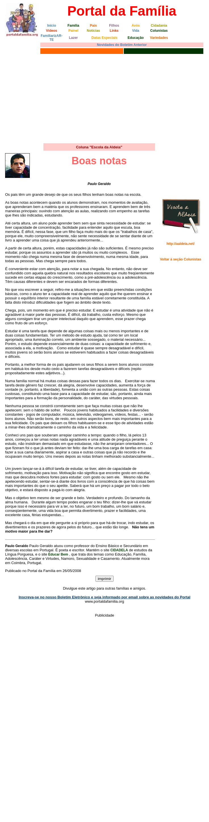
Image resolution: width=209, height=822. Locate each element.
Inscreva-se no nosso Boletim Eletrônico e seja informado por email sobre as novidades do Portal (105, 597)
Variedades (159, 38)
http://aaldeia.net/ (180, 244)
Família (73, 26)
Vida (135, 31)
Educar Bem (58, 554)
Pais (93, 26)
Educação (136, 38)
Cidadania (159, 26)
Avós (135, 26)
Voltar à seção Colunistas (180, 259)
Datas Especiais (104, 38)
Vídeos (51, 31)
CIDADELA (119, 550)
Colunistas (159, 31)
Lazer (73, 38)
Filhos (114, 26)
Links (114, 31)
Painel (73, 31)
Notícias (93, 31)
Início (51, 26)
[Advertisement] (104, 98)
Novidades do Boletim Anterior (122, 45)
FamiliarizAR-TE (51, 38)
